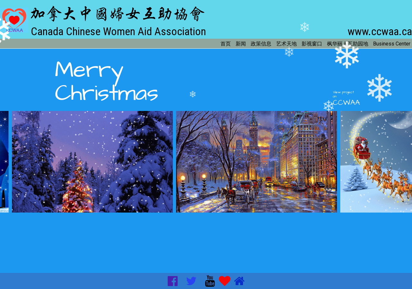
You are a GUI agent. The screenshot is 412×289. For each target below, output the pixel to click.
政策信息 (261, 44)
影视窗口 (312, 44)
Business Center (391, 44)
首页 (225, 44)
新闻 (241, 44)
